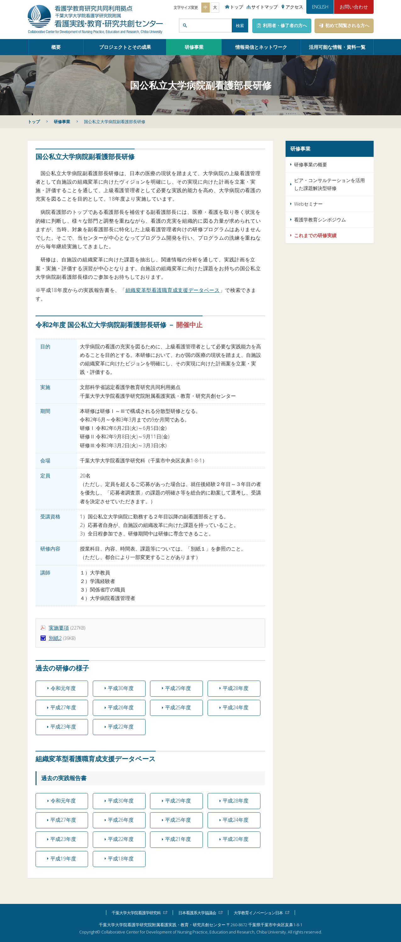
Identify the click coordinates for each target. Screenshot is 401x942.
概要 (56, 47)
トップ (34, 121)
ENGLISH (320, 6)
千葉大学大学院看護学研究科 (136, 912)
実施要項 (59, 627)
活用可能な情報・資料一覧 (337, 47)
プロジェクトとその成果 (125, 47)
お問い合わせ (354, 6)
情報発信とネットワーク (261, 47)
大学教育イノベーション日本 (258, 912)
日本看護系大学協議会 (197, 912)
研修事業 (194, 47)
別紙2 (55, 638)
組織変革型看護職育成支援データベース (172, 290)
